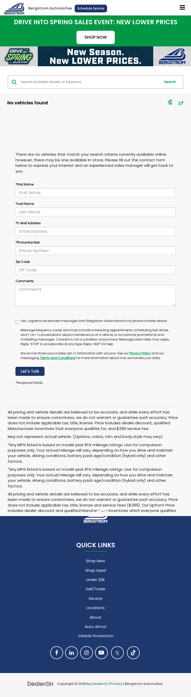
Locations (95, 607)
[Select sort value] (180, 102)
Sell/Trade (95, 589)
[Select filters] (170, 103)
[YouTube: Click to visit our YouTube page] (101, 652)
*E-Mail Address (28, 223)
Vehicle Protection (95, 635)
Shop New (95, 560)
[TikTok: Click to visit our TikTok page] (133, 652)
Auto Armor (96, 626)
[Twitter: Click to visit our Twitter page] (117, 652)
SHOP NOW (95, 37)
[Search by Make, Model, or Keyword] (90, 82)
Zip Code (22, 262)
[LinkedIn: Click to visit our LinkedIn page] (71, 652)
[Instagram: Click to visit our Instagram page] (86, 652)
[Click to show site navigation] (182, 7)
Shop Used (95, 570)
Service (95, 598)
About (95, 617)
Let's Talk (30, 371)
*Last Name (24, 204)
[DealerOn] (40, 683)
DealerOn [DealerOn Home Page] (100, 684)
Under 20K (95, 579)
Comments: (24, 281)
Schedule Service (90, 8)
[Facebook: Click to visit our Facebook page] (56, 652)
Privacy (116, 684)
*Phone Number (27, 242)
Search (170, 81)
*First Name (24, 184)
